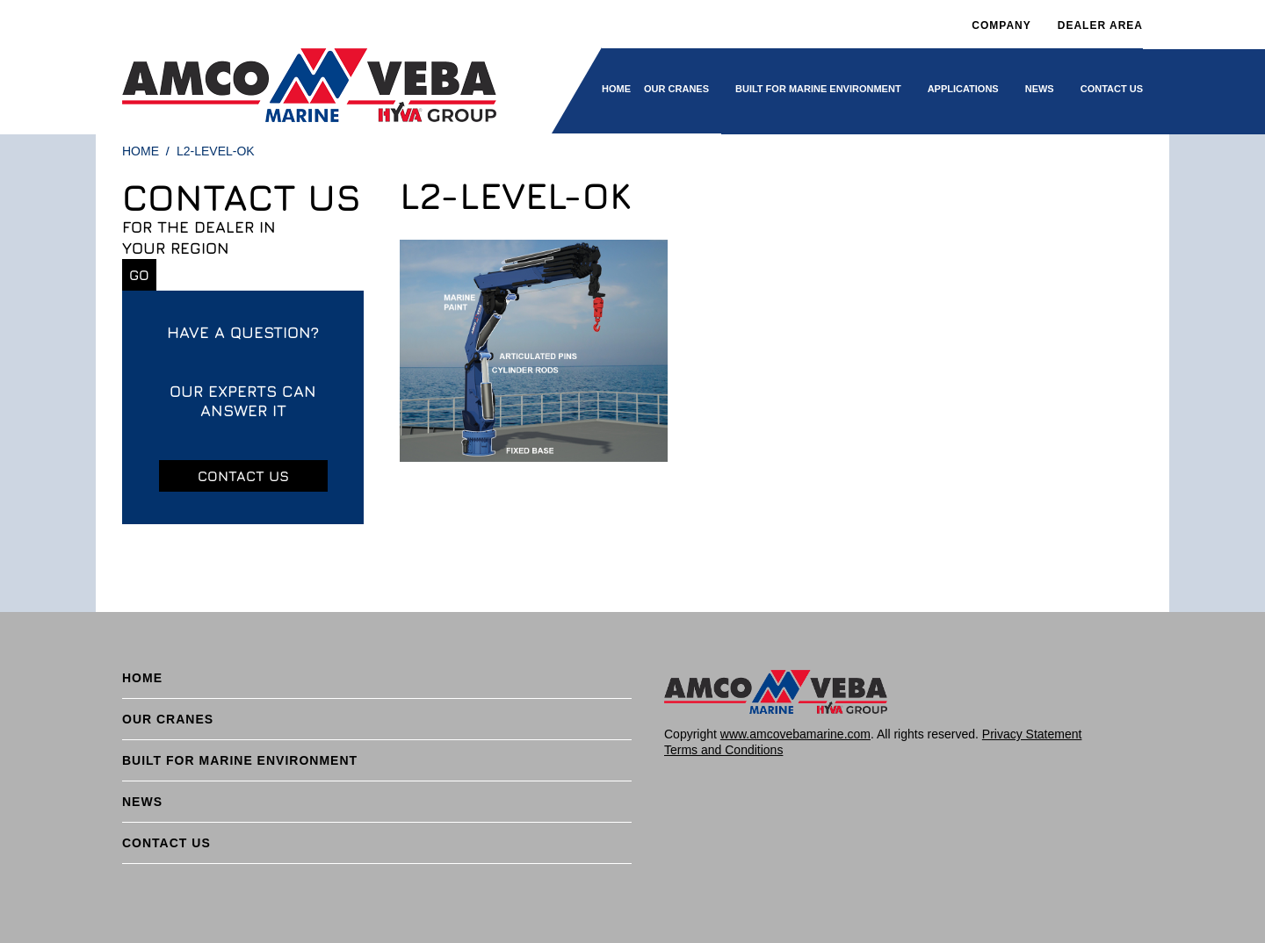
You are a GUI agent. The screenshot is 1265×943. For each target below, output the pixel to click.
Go (139, 275)
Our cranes (676, 88)
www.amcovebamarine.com (795, 734)
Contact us (243, 476)
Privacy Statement (1032, 734)
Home (616, 88)
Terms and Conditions (723, 750)
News (1039, 88)
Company (1001, 25)
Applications (963, 88)
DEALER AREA (1100, 25)
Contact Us (1112, 88)
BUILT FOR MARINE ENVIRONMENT (818, 88)
